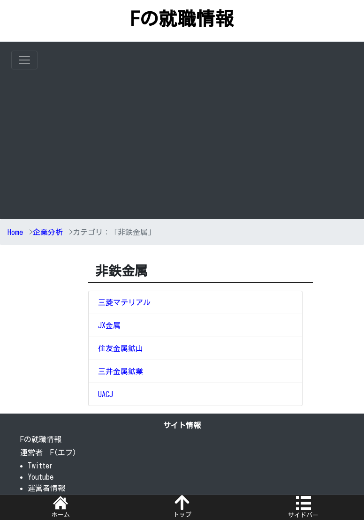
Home (15, 232)
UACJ (105, 394)
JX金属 (109, 325)
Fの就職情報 (182, 18)
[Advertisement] (187, 139)
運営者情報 (46, 488)
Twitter (40, 465)
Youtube (40, 477)
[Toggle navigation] (24, 60)
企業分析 (48, 232)
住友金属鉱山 (120, 348)
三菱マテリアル (124, 302)
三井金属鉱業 (120, 371)
